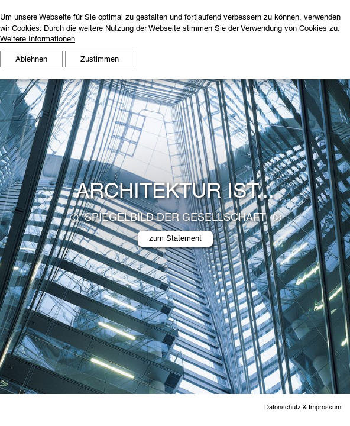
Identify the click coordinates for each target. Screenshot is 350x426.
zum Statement (175, 238)
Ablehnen (31, 58)
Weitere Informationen (37, 38)
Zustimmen (99, 58)
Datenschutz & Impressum (302, 407)
